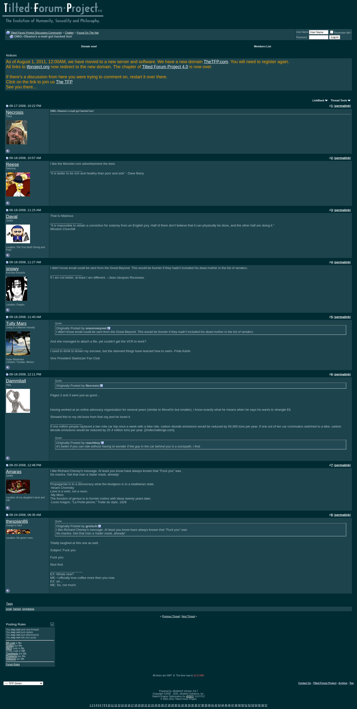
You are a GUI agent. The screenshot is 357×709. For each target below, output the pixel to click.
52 (249, 705)
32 (182, 705)
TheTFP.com (216, 61)
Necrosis (15, 112)
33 (186, 705)
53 (252, 705)
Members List (262, 46)
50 (242, 705)
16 (129, 705)
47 (232, 705)
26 (162, 705)
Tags (9, 603)
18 (135, 705)
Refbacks (11, 659)
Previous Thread (171, 616)
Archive (343, 683)
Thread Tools (339, 100)
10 (109, 705)
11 (112, 705)
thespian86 (17, 521)
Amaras (13, 471)
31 (179, 705)
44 (222, 705)
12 (115, 705)
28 (169, 705)
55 (259, 705)
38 (202, 705)
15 (125, 705)
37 (199, 705)
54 (256, 705)
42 (216, 705)
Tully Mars (16, 323)
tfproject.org (38, 66)
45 (226, 705)
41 (212, 705)
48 (236, 705)
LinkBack (318, 100)
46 (229, 705)
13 (119, 705)
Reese (12, 164)
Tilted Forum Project (324, 683)
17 (132, 705)
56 (262, 705)
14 (122, 705)
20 (142, 705)
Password (301, 37)
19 (139, 705)
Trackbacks (12, 653)
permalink (342, 106)
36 (196, 705)
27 (166, 705)
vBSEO (190, 696)
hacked (17, 609)
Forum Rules (13, 664)
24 (155, 705)
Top (351, 683)
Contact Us (304, 683)
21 (145, 705)
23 (152, 705)
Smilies (10, 645)
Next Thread (188, 616)
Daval (12, 216)
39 (205, 705)
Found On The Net (88, 32)
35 (192, 705)
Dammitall (16, 380)
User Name (302, 32)
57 (266, 705)
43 (219, 705)
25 (159, 705)
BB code (10, 643)
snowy (12, 268)
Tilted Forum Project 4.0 (165, 66)
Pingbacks (11, 656)
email (9, 609)
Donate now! (89, 46)
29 (172, 705)
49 (239, 705)
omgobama (28, 609)
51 (246, 705)
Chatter (69, 32)
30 (175, 705)
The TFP (64, 81)
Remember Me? (340, 32)
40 (209, 705)
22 (149, 705)
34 (189, 705)
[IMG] (9, 648)
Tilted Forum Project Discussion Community (36, 32)
